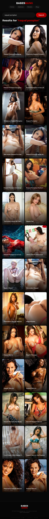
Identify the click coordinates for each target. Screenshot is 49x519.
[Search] (18, 15)
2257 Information (24, 512)
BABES (24, 3)
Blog (37, 7)
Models (29, 7)
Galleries (21, 7)
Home (12, 7)
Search (41, 15)
